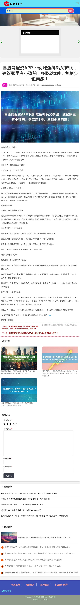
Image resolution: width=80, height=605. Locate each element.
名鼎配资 (15, 585)
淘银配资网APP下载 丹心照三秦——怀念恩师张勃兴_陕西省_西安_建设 (44, 537)
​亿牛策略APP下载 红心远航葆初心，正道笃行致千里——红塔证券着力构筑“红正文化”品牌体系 (41, 572)
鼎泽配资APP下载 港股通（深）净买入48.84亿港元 (21, 510)
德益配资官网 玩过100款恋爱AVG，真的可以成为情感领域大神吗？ (33, 333)
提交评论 (9, 476)
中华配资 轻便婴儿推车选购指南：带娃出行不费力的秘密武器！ (26, 499)
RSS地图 (44, 597)
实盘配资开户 (61, 585)
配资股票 (44, 585)
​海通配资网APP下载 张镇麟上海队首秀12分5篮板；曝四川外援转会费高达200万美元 (37, 547)
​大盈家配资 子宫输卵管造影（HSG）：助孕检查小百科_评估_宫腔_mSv (33, 566)
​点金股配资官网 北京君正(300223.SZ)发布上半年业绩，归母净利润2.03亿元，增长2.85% (39, 553)
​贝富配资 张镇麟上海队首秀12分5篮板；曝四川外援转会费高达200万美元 (33, 560)
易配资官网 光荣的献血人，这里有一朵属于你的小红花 (22, 505)
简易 (5, 85)
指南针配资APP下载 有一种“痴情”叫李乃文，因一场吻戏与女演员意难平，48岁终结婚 (34, 516)
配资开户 (30, 585)
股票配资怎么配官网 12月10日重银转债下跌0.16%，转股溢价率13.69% (29, 493)
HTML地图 (51, 597)
